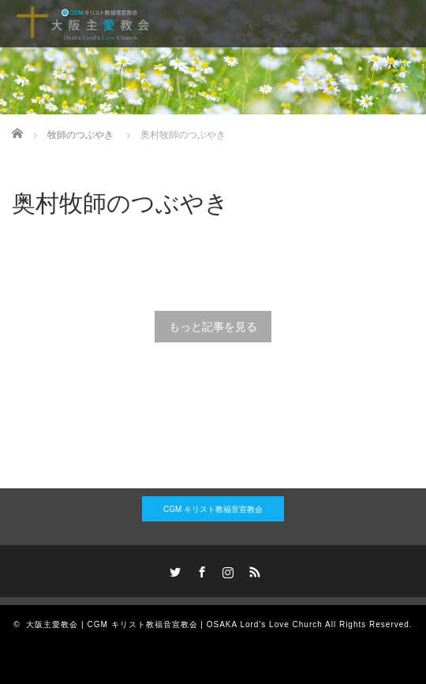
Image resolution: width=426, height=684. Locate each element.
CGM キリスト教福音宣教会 (213, 509)
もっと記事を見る (213, 326)
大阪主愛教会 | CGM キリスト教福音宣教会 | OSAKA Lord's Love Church (174, 624)
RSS (253, 569)
